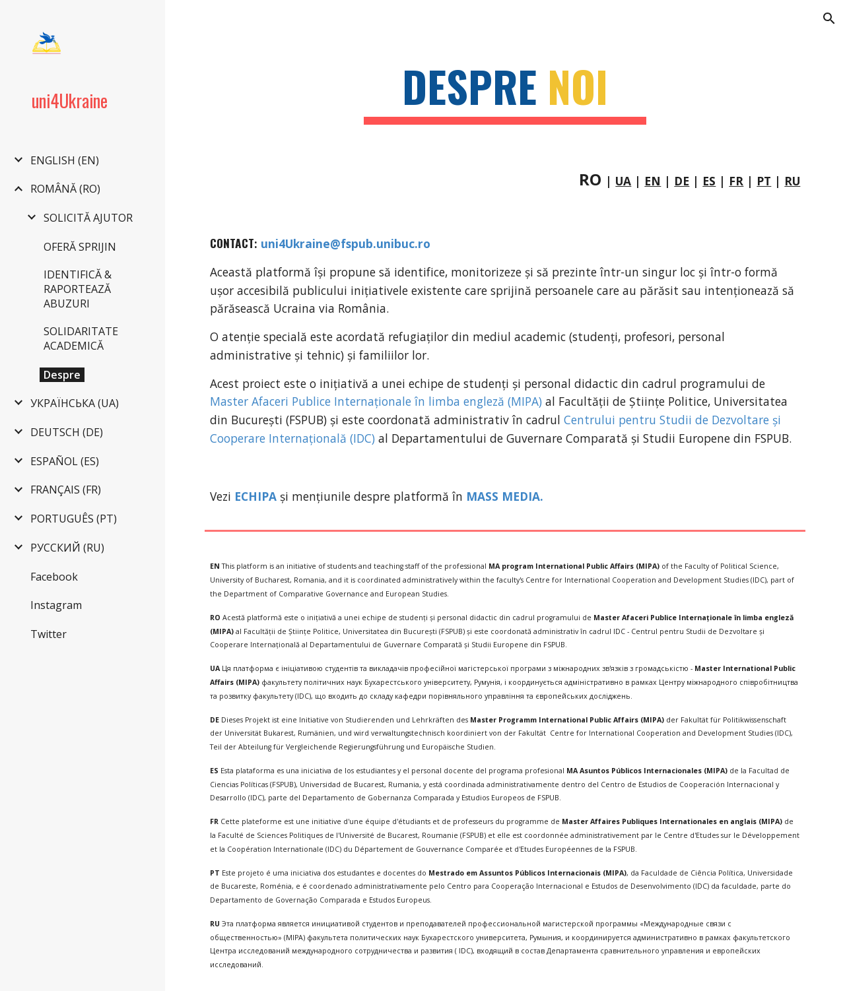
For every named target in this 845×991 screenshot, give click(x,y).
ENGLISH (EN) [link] (64, 160)
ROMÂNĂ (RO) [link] (65, 188)
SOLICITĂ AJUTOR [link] (88, 217)
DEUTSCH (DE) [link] (66, 432)
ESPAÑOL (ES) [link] (64, 461)
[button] (829, 18)
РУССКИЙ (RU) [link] (67, 547)
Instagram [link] (56, 605)
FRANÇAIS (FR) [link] (65, 489)
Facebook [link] (54, 576)
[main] (505, 92)
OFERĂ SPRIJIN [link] (80, 247)
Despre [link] (62, 375)
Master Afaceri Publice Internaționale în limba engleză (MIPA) (377, 401)
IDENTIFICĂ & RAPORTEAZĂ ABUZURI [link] (78, 289)
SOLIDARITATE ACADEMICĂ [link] (81, 338)
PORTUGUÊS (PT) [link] (73, 518)
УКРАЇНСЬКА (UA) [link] (74, 403)
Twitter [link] (48, 634)
